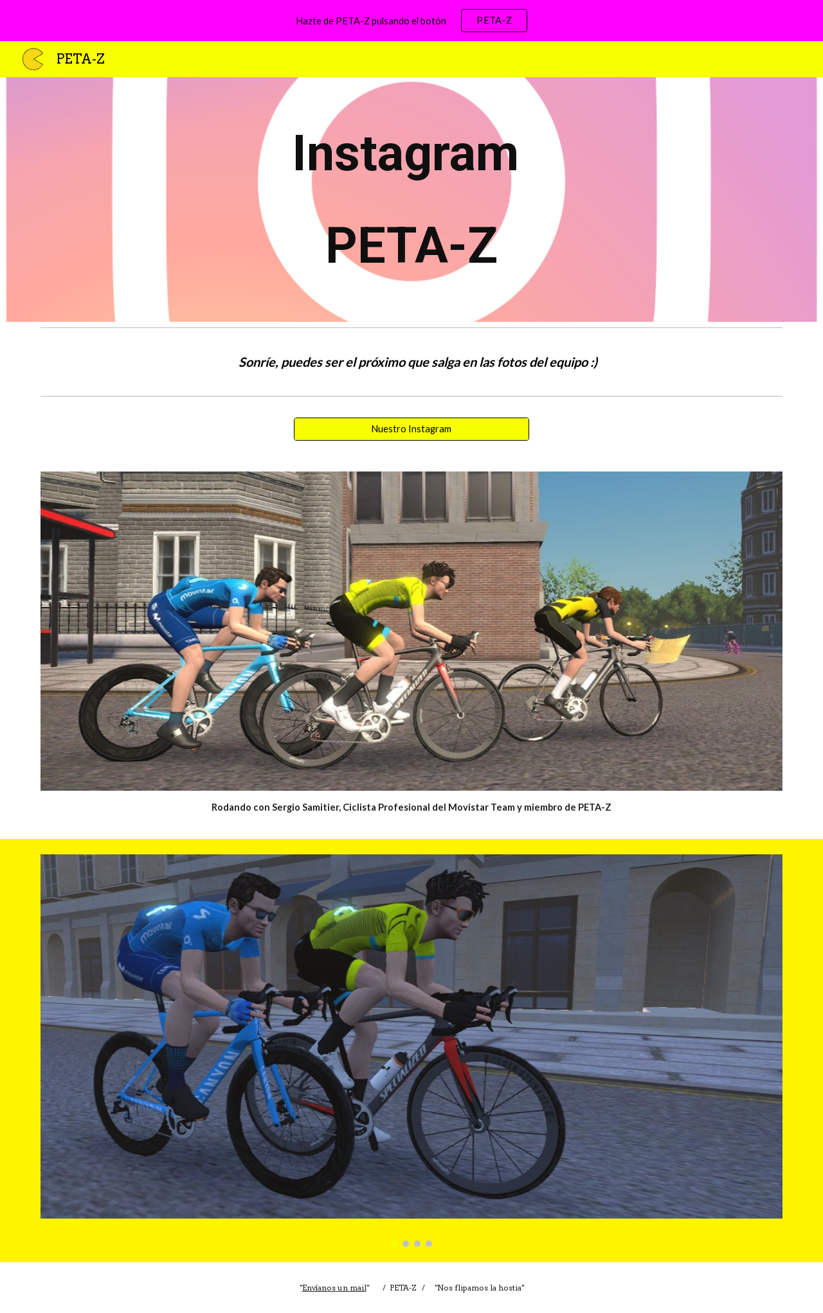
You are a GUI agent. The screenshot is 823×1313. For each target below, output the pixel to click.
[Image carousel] (411, 1050)
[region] (411, 20)
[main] (411, 199)
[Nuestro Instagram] (411, 429)
